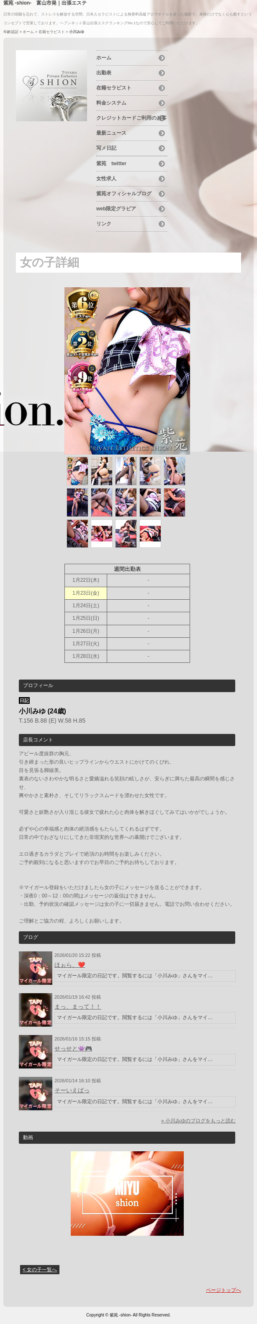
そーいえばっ (72, 1090)
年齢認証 (10, 32)
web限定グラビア (116, 209)
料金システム (111, 103)
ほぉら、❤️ (69, 964)
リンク (103, 224)
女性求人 (106, 178)
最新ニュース (111, 133)
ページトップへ (223, 1290)
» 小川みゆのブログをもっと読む (198, 1121)
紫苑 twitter (111, 163)
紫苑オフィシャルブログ (124, 194)
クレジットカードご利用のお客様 (131, 119)
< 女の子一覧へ (40, 1270)
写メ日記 (106, 148)
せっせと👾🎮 (73, 1048)
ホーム (28, 32)
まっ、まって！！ (77, 1006)
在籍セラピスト (52, 32)
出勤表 (103, 73)
